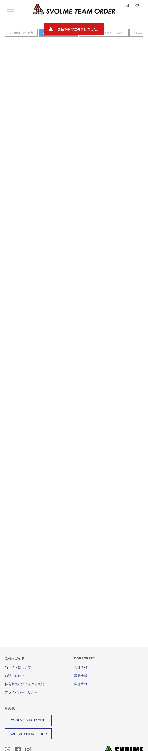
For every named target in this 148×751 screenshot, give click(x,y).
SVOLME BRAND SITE (28, 698)
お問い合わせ (14, 653)
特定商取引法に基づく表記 (24, 661)
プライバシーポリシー (21, 670)
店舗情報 (80, 661)
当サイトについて (18, 645)
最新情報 (80, 653)
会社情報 (80, 645)
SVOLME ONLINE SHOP (28, 711)
